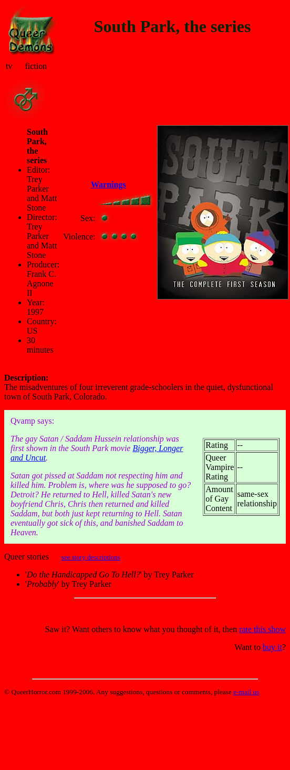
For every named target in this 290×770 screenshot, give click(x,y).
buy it (272, 647)
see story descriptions (90, 557)
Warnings (108, 184)
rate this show (262, 629)
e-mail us (246, 692)
